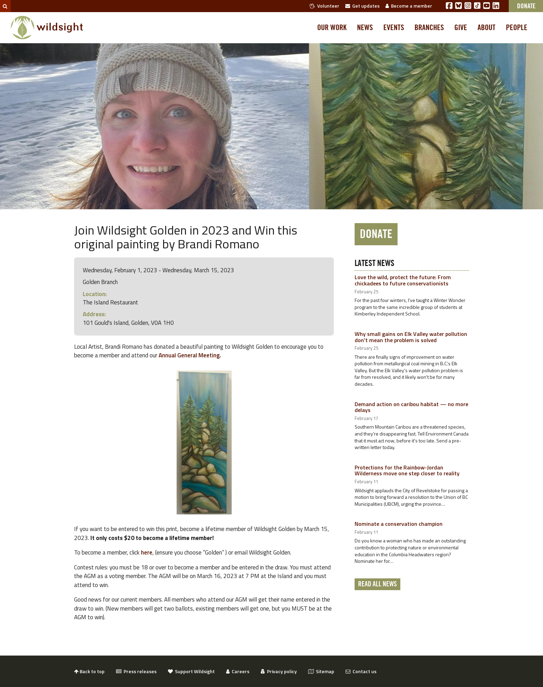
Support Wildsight (191, 671)
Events (393, 27)
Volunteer (324, 5)
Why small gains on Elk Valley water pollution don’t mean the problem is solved (411, 337)
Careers (237, 671)
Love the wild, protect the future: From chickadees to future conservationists (403, 280)
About (487, 27)
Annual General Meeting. (190, 355)
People (516, 27)
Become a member (408, 5)
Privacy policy (279, 671)
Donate (376, 234)
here (146, 552)
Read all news (377, 584)
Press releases (136, 671)
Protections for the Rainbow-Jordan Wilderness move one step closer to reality (407, 470)
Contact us (361, 671)
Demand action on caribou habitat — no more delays (411, 407)
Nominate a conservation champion (399, 524)
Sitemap (321, 671)
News (365, 27)
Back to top (89, 671)
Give (460, 27)
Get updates (362, 5)
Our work (332, 27)
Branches (429, 27)
